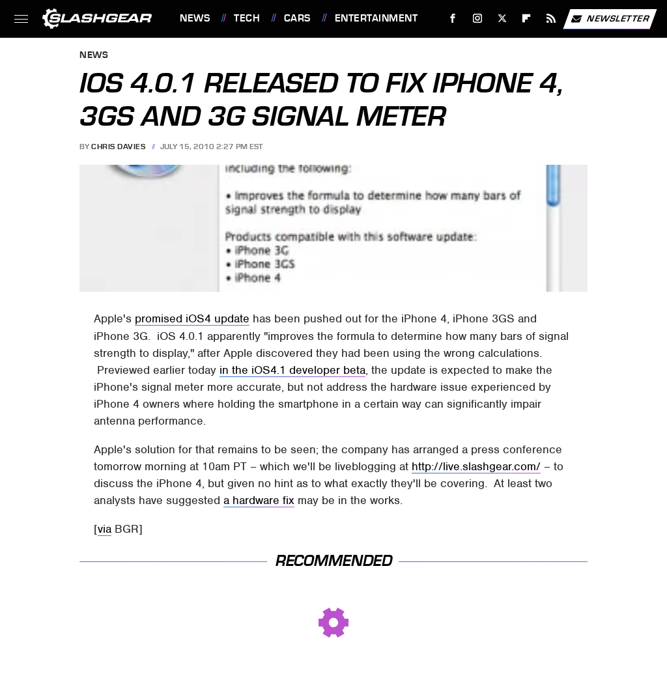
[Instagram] (477, 18)
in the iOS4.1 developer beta (292, 370)
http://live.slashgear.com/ (476, 466)
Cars (297, 18)
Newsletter (610, 19)
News (195, 18)
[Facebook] (453, 18)
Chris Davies (118, 146)
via (104, 529)
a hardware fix (258, 500)
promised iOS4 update (192, 318)
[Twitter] (501, 18)
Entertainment (376, 18)
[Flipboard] (526, 18)
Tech (247, 18)
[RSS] (551, 18)
